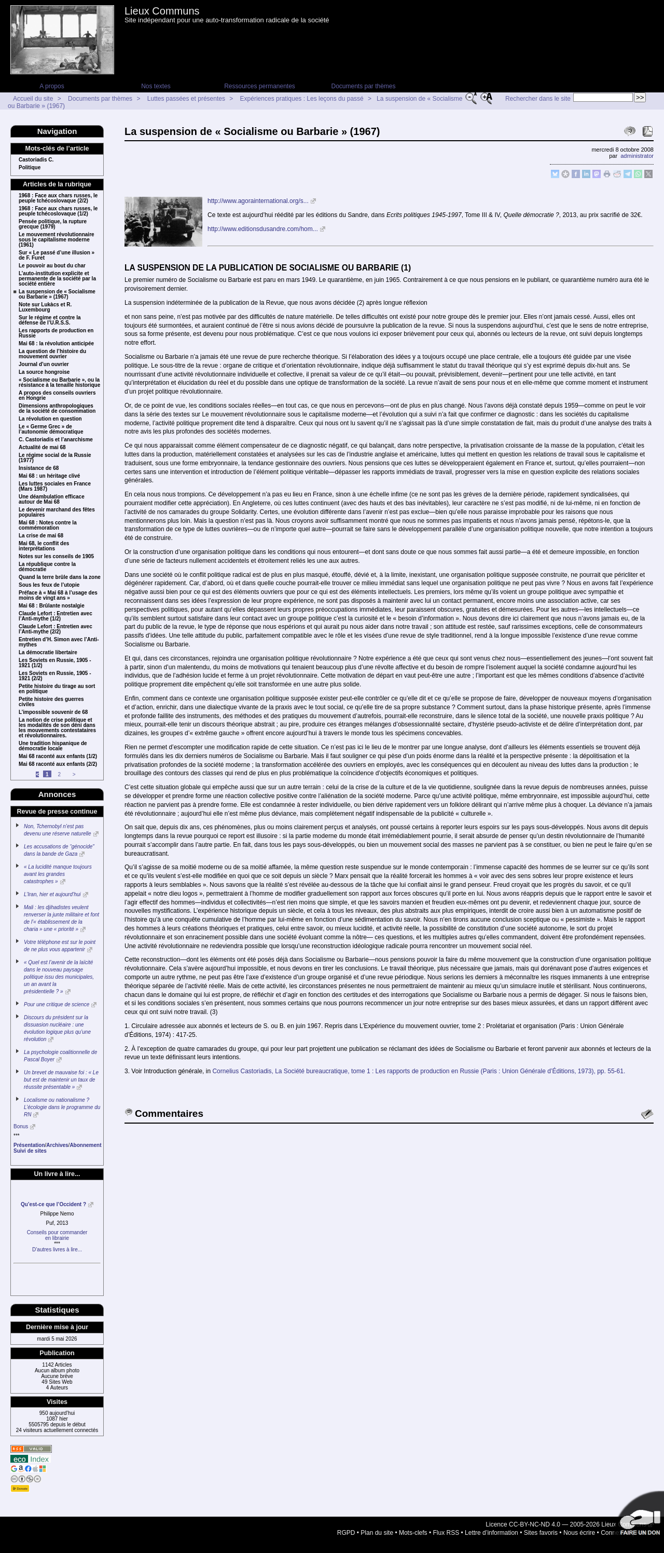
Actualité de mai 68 (42, 447)
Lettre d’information (491, 1532)
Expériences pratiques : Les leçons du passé (302, 98)
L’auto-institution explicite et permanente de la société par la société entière (57, 279)
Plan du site (377, 1532)
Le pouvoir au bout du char (52, 265)
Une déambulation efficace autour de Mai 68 (52, 499)
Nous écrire (579, 1532)
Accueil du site (33, 98)
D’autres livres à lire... (57, 1249)
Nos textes (156, 86)
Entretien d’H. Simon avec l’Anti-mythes (59, 642)
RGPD (346, 1532)
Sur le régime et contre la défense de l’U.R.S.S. (50, 320)
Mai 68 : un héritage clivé (49, 476)
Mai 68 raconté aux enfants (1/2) (58, 756)
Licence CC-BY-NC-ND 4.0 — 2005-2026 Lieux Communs (566, 1524)
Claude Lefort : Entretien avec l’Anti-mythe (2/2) (55, 629)
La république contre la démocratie (47, 567)
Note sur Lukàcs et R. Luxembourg (45, 307)
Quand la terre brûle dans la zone (60, 577)
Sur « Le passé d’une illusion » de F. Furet (56, 255)
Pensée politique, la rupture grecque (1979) (53, 224)
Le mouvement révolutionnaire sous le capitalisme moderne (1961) (56, 240)
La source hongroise (44, 372)
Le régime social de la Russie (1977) (55, 458)
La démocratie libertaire (48, 652)
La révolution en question (50, 419)
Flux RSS (446, 1532)
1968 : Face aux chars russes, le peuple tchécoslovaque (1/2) (58, 211)
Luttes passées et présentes (186, 98)
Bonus (20, 1126)
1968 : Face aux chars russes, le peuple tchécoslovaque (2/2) (58, 198)
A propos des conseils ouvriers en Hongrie (57, 395)
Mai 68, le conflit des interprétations (44, 546)
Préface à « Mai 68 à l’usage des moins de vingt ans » (58, 595)
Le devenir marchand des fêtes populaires (57, 512)
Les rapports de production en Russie (56, 333)
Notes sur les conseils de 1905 (56, 556)
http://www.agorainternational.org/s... (258, 201)
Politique (29, 167)
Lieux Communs (162, 11)
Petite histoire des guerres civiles (51, 702)
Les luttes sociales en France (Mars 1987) (55, 486)
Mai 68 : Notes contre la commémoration (48, 525)
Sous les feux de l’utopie (49, 585)
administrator (637, 156)
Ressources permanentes (259, 86)
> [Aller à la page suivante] (74, 774)
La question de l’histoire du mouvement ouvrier (52, 354)
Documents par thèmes (363, 86)
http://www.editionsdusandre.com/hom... (263, 229)
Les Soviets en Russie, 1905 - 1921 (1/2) (55, 663)
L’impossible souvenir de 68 (53, 712)
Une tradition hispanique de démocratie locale (53, 746)
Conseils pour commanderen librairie (57, 1235)
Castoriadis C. (36, 160)
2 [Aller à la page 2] (59, 774)
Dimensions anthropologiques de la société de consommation (57, 408)
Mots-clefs (413, 1532)
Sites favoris (541, 1532)
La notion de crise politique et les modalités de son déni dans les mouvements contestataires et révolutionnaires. (57, 728)
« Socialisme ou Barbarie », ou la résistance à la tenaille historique (59, 382)
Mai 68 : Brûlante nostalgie (52, 606)
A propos (51, 86)
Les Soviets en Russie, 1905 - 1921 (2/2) (55, 676)
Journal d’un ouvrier (44, 364)
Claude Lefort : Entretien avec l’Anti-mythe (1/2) (55, 616)
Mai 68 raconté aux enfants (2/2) (58, 764)
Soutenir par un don (638, 1517)
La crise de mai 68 (41, 535)
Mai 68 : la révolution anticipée (56, 343)
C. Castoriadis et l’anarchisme (56, 439)
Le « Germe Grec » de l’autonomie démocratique (51, 429)
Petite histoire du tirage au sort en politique (57, 689)
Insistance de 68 (39, 468)
